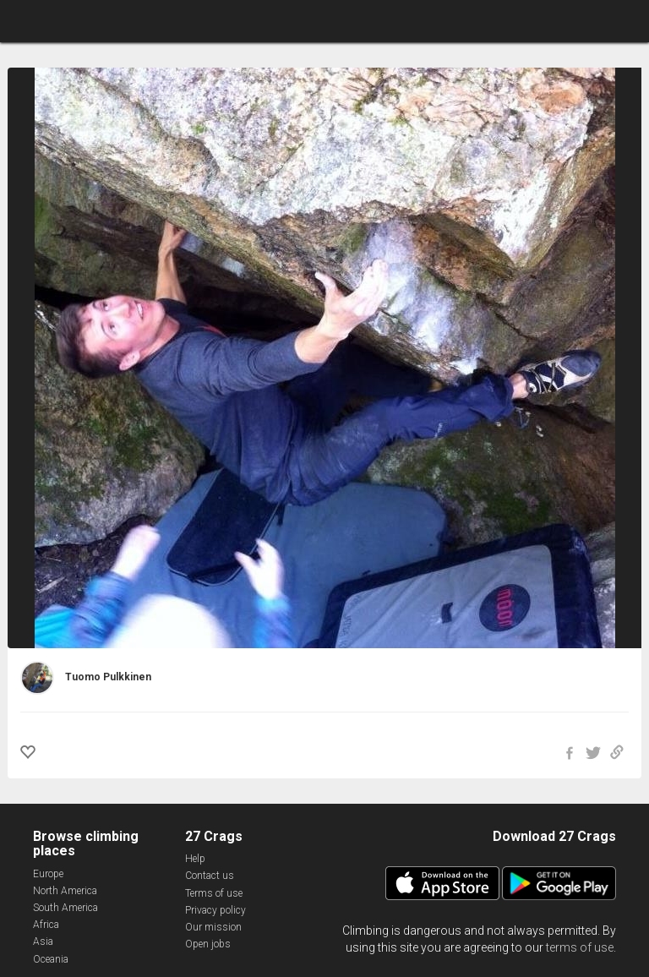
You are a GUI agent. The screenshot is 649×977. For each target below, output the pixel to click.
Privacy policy (215, 910)
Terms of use (214, 893)
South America (65, 908)
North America (65, 891)
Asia (43, 941)
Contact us (209, 875)
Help (195, 859)
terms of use (580, 947)
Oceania (50, 959)
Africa (46, 925)
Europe (48, 874)
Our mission (213, 927)
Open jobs (208, 944)
